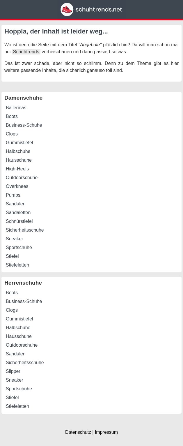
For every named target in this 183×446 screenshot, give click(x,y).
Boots (12, 116)
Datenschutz (78, 432)
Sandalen (16, 203)
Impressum (106, 432)
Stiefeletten (17, 264)
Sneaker (14, 238)
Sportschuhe (19, 247)
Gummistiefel (19, 142)
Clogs (12, 133)
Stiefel (12, 256)
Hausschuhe (19, 160)
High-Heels (17, 168)
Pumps (13, 195)
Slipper (13, 371)
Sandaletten (18, 212)
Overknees (17, 186)
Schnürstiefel (19, 221)
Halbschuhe (18, 151)
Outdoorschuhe (22, 177)
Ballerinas (16, 107)
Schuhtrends (26, 51)
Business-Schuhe (24, 125)
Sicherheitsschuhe (25, 230)
